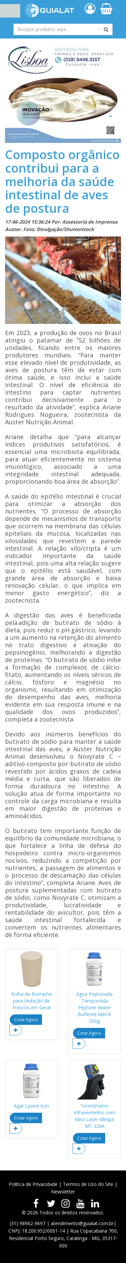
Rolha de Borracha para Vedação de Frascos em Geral (31, 1001)
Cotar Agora (26, 1019)
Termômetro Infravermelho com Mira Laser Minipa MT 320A (94, 1116)
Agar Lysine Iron (31, 1106)
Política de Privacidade (33, 1184)
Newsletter (63, 1191)
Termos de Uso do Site (88, 1184)
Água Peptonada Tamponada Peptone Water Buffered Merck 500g (94, 1007)
